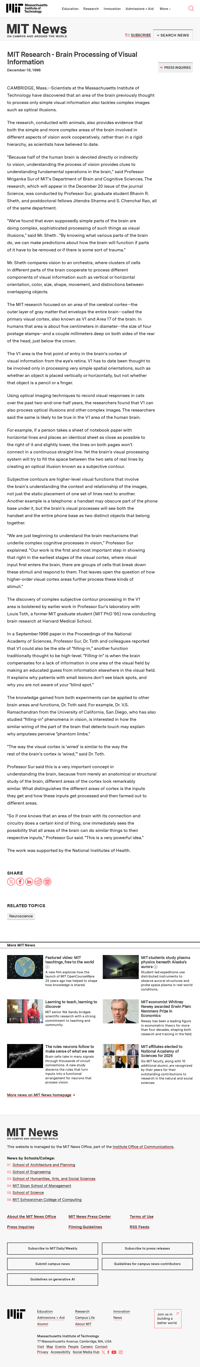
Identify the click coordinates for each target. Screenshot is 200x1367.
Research (91, 9)
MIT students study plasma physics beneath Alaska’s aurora (165, 962)
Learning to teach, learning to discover (71, 1004)
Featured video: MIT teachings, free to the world (69, 960)
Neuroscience (21, 916)
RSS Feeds (139, 1227)
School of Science (28, 1192)
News (117, 1318)
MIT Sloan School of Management (42, 1185)
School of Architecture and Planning (44, 1165)
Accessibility (60, 1352)
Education (70, 9)
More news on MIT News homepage (39, 1095)
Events (60, 1347)
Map (49, 1347)
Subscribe (141, 35)
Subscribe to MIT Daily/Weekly (52, 1248)
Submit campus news (52, 1264)
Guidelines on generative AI (52, 1279)
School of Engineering (32, 1172)
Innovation (112, 9)
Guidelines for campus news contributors (147, 1264)
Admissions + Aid (140, 9)
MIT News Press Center (90, 1216)
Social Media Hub (86, 1352)
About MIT (83, 1324)
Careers (87, 1347)
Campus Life (85, 1318)
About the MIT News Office (31, 1216)
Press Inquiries (20, 1227)
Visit (40, 1347)
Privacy (42, 1352)
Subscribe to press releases (147, 1248)
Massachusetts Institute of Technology (68, 1336)
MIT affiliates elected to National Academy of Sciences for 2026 (161, 1051)
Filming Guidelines (85, 1227)
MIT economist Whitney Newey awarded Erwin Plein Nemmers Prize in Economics (166, 1009)
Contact (101, 1347)
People (73, 1347)
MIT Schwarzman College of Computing (47, 1199)
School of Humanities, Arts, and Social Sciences (54, 1178)
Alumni (42, 1324)
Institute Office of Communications (143, 1146)
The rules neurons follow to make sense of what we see (69, 1049)
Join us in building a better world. (168, 1318)
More (165, 9)
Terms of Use (142, 1216)
